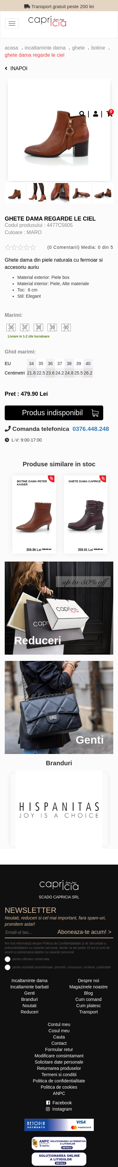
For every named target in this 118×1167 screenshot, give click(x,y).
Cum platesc (88, 1005)
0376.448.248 (90, 429)
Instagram (59, 1109)
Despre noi (88, 980)
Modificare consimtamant (59, 1055)
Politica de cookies (59, 1087)
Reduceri (29, 1011)
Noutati (30, 1005)
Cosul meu (59, 1030)
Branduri (29, 999)
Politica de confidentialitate (59, 1080)
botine (98, 47)
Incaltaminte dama (45, 47)
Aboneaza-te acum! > (84, 932)
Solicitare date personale (59, 1062)
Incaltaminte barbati (29, 986)
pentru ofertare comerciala (31, 959)
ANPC (59, 1093)
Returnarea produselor (59, 1068)
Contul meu (59, 1024)
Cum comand (89, 999)
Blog (88, 993)
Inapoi (16, 68)
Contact (58, 1043)
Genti (29, 993)
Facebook (59, 1102)
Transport (88, 1011)
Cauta (59, 1036)
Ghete (78, 47)
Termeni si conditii (59, 1074)
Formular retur (59, 1049)
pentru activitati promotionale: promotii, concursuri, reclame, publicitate (62, 967)
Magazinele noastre (88, 986)
